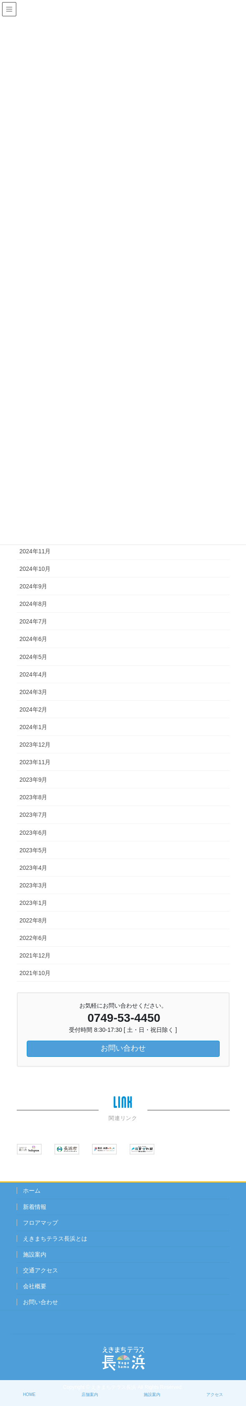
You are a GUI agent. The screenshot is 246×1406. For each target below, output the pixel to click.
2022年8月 (34, 920)
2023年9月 (34, 779)
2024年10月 (35, 568)
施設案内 (34, 1254)
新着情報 (34, 1206)
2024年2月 (34, 709)
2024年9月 (34, 586)
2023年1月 (34, 902)
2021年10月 (35, 973)
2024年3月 (34, 692)
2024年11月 (35, 551)
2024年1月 (34, 727)
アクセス (214, 1394)
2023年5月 (34, 850)
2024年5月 (34, 657)
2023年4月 (34, 867)
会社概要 (34, 1286)
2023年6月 (34, 832)
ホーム (32, 1190)
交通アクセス (40, 1270)
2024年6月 (34, 639)
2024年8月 (34, 603)
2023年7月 (34, 814)
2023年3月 (34, 885)
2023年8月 (34, 797)
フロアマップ (40, 1222)
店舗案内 (89, 1394)
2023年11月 (35, 762)
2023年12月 (35, 744)
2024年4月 (34, 674)
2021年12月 (35, 955)
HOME (29, 1394)
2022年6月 (34, 938)
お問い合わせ (40, 1302)
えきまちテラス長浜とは (55, 1238)
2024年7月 (34, 621)
